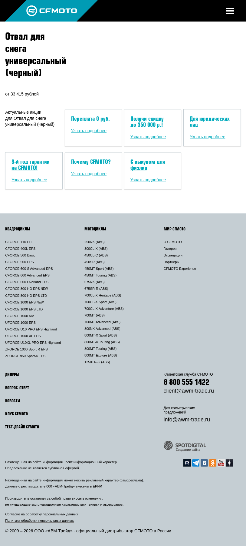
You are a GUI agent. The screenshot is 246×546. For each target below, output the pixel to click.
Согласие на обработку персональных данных (41, 514)
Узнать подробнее (89, 130)
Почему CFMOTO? (91, 162)
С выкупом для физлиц (147, 165)
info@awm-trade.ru (187, 420)
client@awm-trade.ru (189, 391)
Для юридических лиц (210, 122)
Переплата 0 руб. (90, 119)
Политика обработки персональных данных (39, 520)
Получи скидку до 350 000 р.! (147, 122)
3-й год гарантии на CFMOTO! (30, 165)
